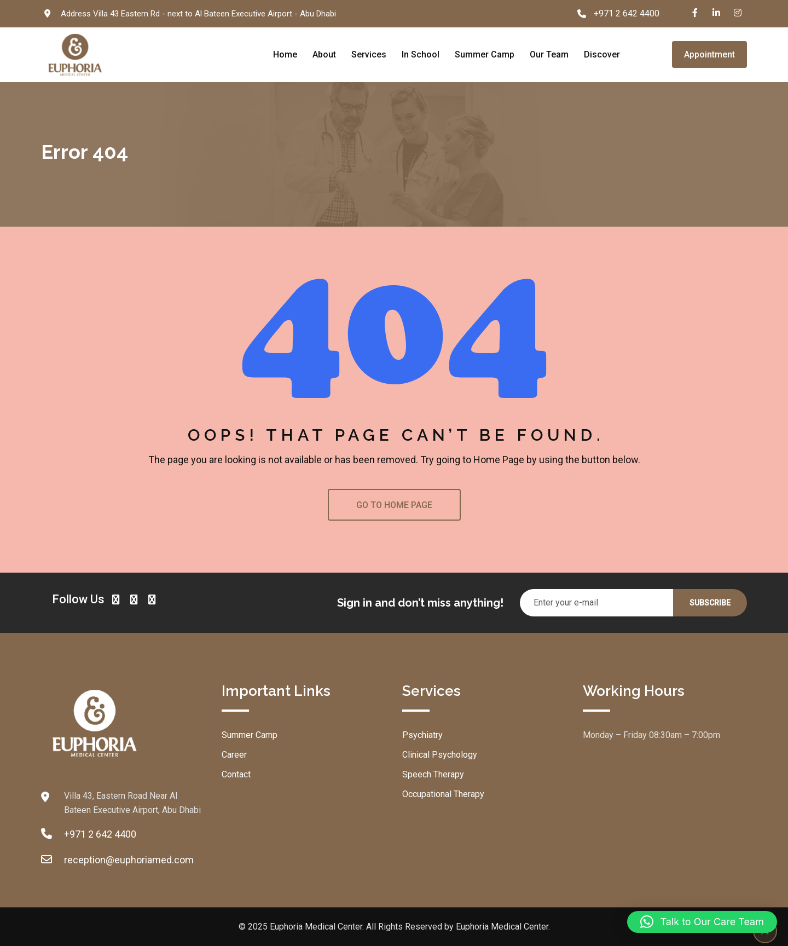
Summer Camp (484, 54)
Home (285, 54)
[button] (702, 922)
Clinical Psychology (439, 754)
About (324, 54)
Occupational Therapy (443, 794)
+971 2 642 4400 (626, 13)
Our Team (549, 54)
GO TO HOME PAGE (394, 505)
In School (420, 54)
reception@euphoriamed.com (129, 860)
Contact (236, 774)
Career (234, 754)
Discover (602, 54)
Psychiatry (422, 735)
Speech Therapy (433, 774)
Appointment (709, 54)
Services (368, 54)
